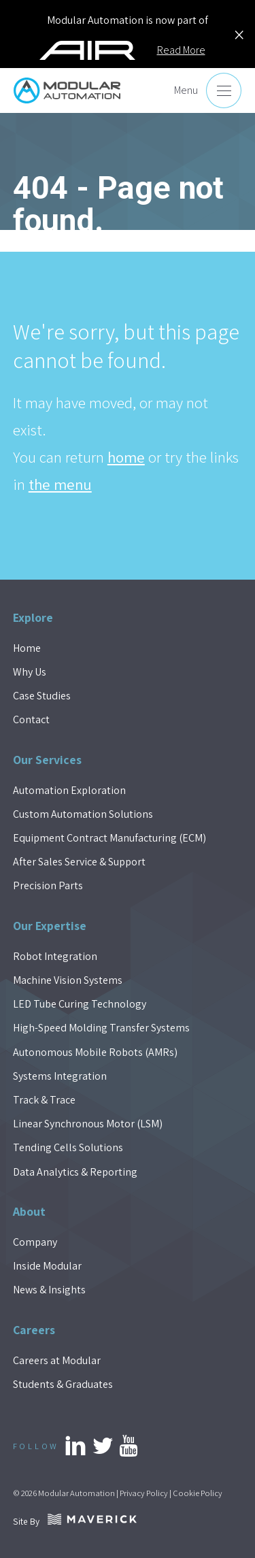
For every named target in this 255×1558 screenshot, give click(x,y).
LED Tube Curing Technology (79, 1004)
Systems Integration (60, 1076)
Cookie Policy (197, 1493)
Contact (31, 719)
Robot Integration (55, 956)
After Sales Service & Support (79, 862)
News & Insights (49, 1289)
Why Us (29, 672)
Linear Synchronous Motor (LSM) (88, 1123)
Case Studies (42, 696)
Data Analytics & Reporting (75, 1172)
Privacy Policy (144, 1493)
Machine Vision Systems (67, 980)
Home (27, 648)
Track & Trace (44, 1100)
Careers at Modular (57, 1360)
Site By (75, 1521)
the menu (60, 484)
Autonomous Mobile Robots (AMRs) (95, 1052)
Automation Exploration (69, 790)
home (126, 457)
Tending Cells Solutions (68, 1147)
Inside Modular (47, 1266)
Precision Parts (48, 885)
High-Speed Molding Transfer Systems (101, 1028)
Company (35, 1242)
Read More (181, 50)
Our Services (47, 759)
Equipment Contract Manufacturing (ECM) (109, 838)
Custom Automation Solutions (83, 814)
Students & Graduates (63, 1384)
